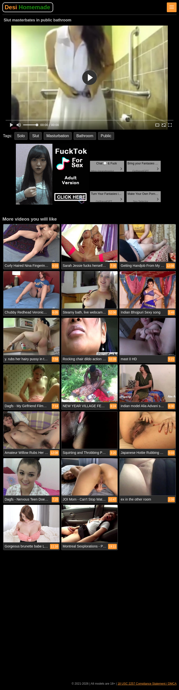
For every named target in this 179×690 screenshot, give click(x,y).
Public (106, 136)
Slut (35, 136)
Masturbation (57, 136)
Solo (21, 136)
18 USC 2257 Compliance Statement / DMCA (147, 683)
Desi (27, 7)
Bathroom (84, 136)
